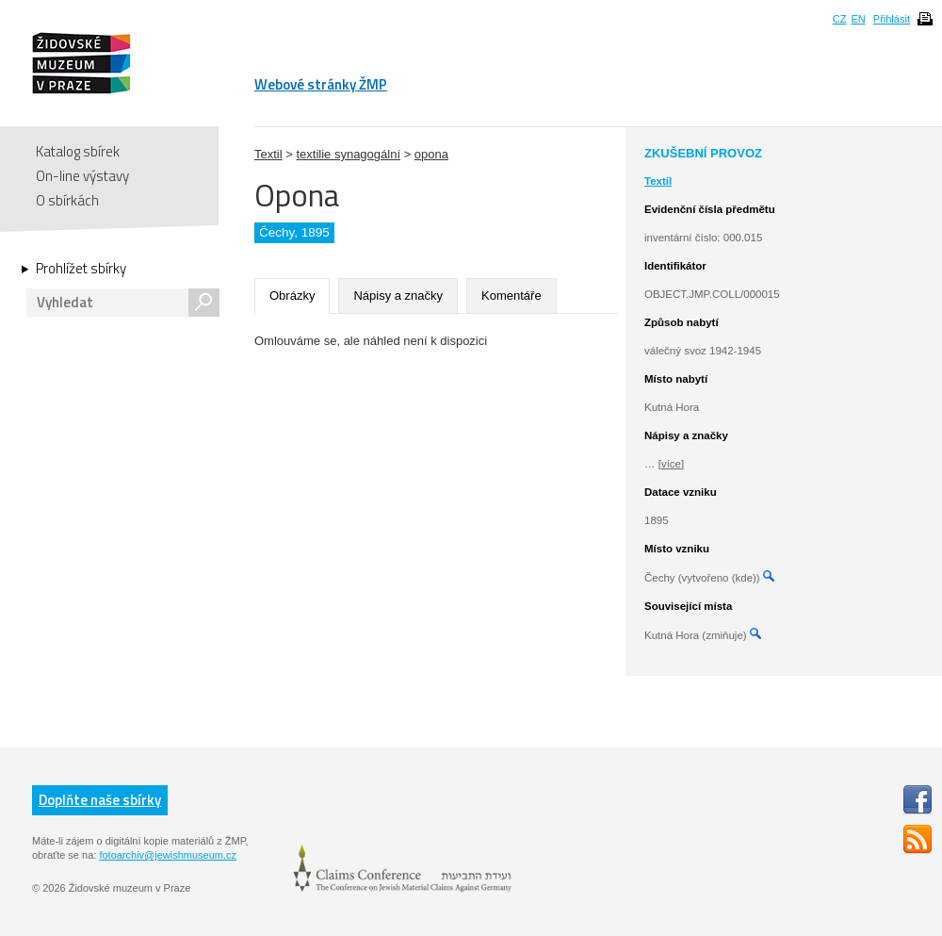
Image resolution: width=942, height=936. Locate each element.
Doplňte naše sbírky (100, 800)
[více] (671, 463)
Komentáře (511, 295)
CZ (840, 19)
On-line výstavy (82, 176)
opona (431, 154)
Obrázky (292, 295)
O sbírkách (67, 200)
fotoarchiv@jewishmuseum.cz (167, 855)
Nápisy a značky (398, 295)
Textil (268, 154)
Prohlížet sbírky (81, 268)
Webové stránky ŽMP (320, 84)
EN (858, 19)
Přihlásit (891, 19)
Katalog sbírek (78, 151)
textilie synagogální (348, 154)
